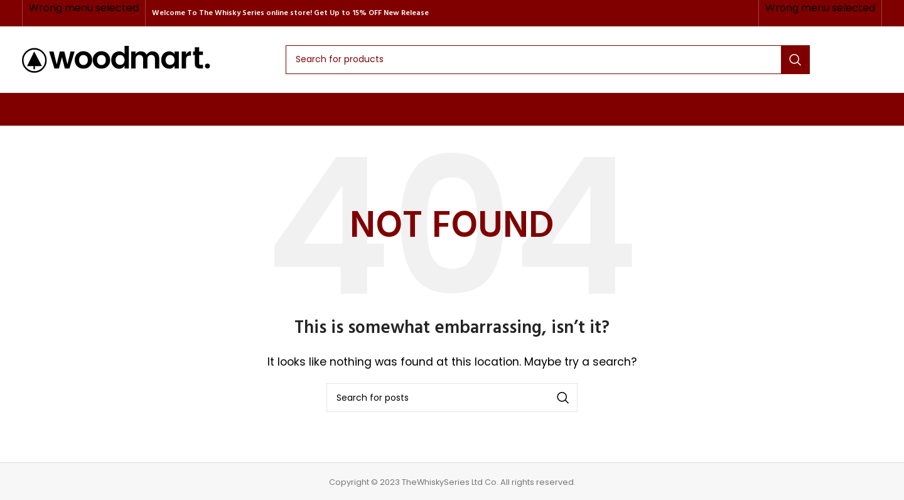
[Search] (548, 59)
